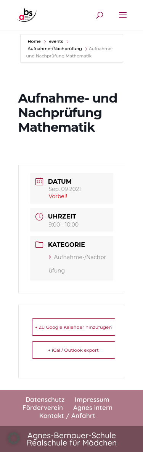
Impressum (92, 399)
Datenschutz (45, 399)
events (56, 41)
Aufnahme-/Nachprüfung (55, 48)
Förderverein (42, 407)
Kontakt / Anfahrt (67, 415)
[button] (13, 438)
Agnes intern (92, 407)
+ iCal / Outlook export (73, 350)
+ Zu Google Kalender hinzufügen (73, 327)
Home (35, 41)
